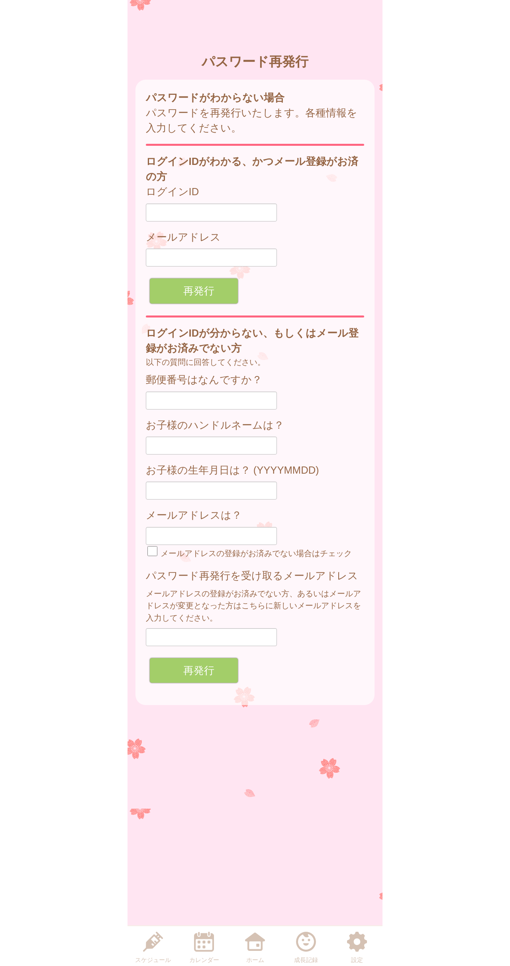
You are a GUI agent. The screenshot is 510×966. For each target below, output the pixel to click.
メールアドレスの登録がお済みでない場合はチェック (249, 553)
